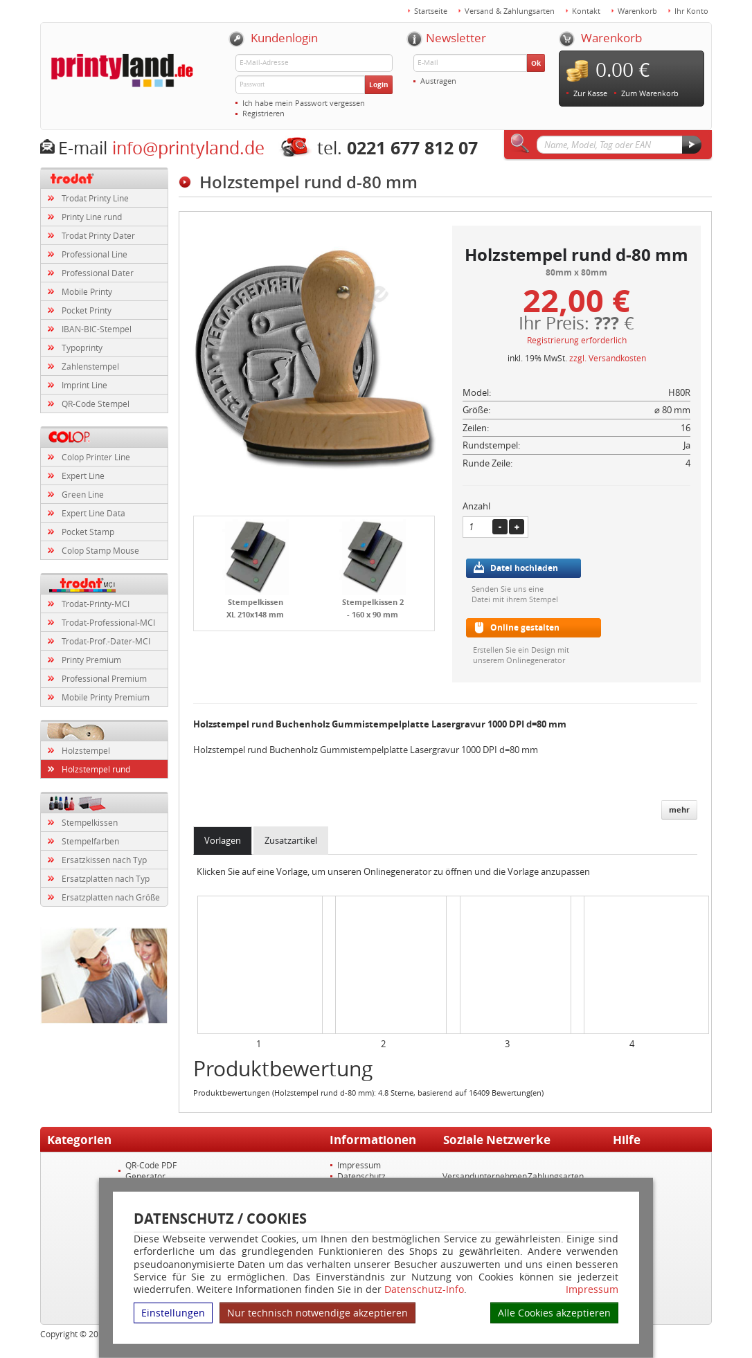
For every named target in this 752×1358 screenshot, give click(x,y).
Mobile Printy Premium (106, 697)
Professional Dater (98, 272)
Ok (536, 63)
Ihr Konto (691, 11)
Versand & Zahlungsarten (510, 11)
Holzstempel (86, 750)
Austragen (438, 80)
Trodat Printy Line (95, 197)
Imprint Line (84, 384)
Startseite (430, 11)
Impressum (592, 1289)
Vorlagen (222, 840)
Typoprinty (82, 347)
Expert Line (83, 475)
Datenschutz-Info (424, 1289)
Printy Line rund (92, 216)
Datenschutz (361, 1176)
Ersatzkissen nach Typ (104, 859)
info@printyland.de (188, 147)
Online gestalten (524, 627)
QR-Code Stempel (95, 403)
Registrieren (263, 113)
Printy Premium (91, 659)
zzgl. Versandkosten (607, 357)
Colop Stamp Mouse (100, 550)
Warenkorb (637, 11)
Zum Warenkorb (650, 93)
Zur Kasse (590, 93)
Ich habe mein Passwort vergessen (303, 103)
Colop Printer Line (96, 456)
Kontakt (586, 11)
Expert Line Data (93, 512)
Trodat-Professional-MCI (108, 622)
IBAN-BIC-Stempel (97, 328)
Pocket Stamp (88, 531)
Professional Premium (104, 678)
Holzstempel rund (96, 769)
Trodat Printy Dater (98, 235)
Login (378, 84)
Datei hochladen (524, 568)
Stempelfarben (90, 841)
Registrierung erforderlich (577, 339)
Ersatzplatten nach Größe (111, 897)
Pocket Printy (86, 310)
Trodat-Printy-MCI (95, 603)
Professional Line (94, 254)
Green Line (83, 494)
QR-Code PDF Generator (151, 1170)
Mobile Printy (87, 291)
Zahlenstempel (90, 366)
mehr (679, 809)
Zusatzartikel (291, 840)
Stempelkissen (90, 822)
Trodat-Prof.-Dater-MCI (106, 640)
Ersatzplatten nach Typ (106, 878)
